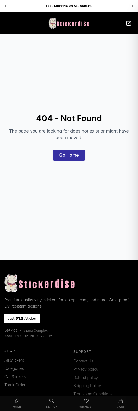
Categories (14, 369)
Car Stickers (15, 377)
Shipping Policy (87, 387)
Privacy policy (85, 370)
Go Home (69, 155)
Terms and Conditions (92, 395)
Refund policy (85, 378)
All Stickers (14, 361)
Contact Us (83, 362)
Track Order (15, 386)
